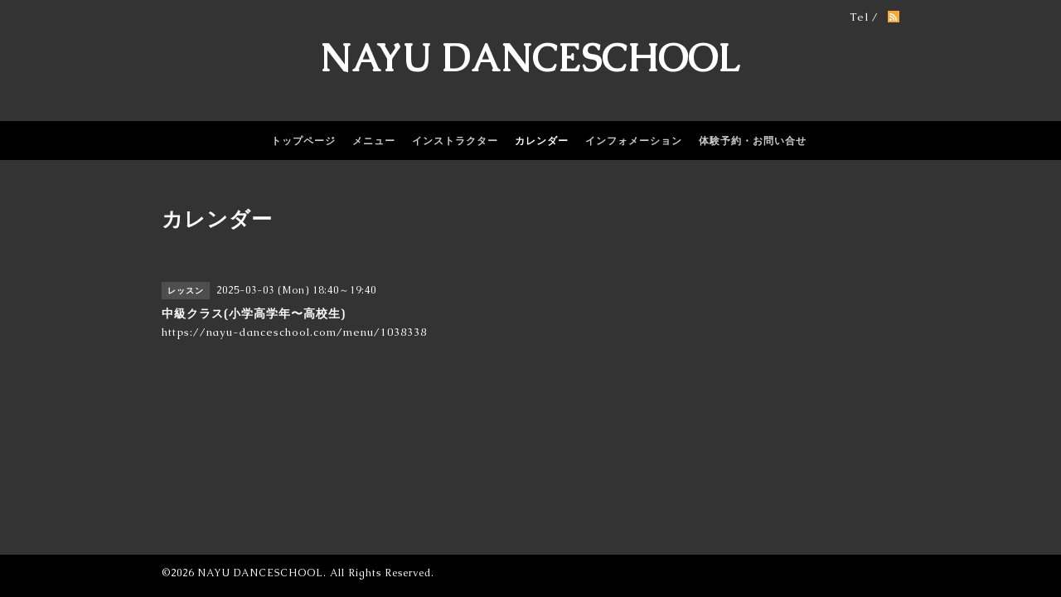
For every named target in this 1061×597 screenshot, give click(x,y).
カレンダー (542, 141)
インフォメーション (633, 141)
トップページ (303, 141)
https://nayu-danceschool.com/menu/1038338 (294, 332)
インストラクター (455, 141)
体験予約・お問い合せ (753, 141)
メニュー (373, 141)
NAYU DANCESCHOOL (530, 58)
